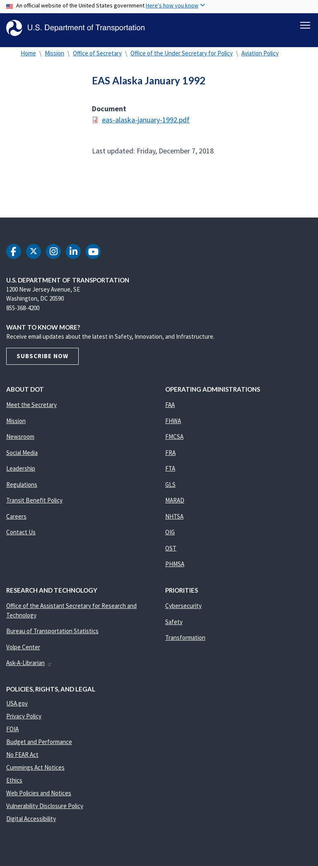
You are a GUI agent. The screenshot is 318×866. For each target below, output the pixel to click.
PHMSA (174, 568)
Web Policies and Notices (38, 797)
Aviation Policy (260, 58)
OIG (170, 537)
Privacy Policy (23, 721)
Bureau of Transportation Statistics (52, 635)
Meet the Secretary (31, 409)
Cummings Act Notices (35, 772)
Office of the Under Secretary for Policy (181, 58)
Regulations (21, 489)
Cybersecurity (183, 610)
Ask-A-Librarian (29, 667)
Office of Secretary (97, 58)
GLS (170, 489)
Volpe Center (23, 651)
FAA (170, 409)
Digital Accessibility (31, 823)
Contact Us (21, 537)
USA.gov (17, 708)
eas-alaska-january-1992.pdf (146, 124)
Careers (16, 521)
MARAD (174, 505)
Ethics (14, 785)
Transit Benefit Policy (34, 505)
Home (28, 58)
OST (170, 553)
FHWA (173, 425)
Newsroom (20, 441)
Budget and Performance (39, 746)
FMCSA (174, 441)
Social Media (22, 457)
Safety (174, 626)
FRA (170, 457)
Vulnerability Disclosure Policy (44, 810)
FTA (170, 473)
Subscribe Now (42, 360)
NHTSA (174, 521)
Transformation (185, 642)
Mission (54, 58)
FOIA (12, 733)
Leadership (20, 473)
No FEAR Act (22, 759)
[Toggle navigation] (305, 25)
